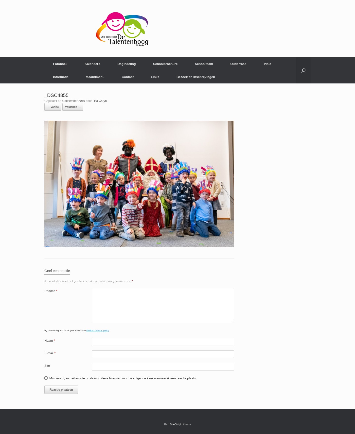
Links (155, 77)
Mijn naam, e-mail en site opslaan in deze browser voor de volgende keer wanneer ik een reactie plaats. (123, 378)
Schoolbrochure (165, 64)
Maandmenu (95, 77)
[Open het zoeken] (303, 70)
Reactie (50, 291)
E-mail (50, 353)
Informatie (61, 77)
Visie (267, 64)
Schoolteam (204, 64)
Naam (49, 340)
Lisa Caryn (100, 101)
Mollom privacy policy (97, 330)
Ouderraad (238, 64)
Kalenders (92, 64)
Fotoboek (60, 64)
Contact (128, 77)
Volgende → (73, 106)
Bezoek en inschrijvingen (196, 77)
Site (47, 366)
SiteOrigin (176, 424)
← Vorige (53, 106)
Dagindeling (126, 64)
